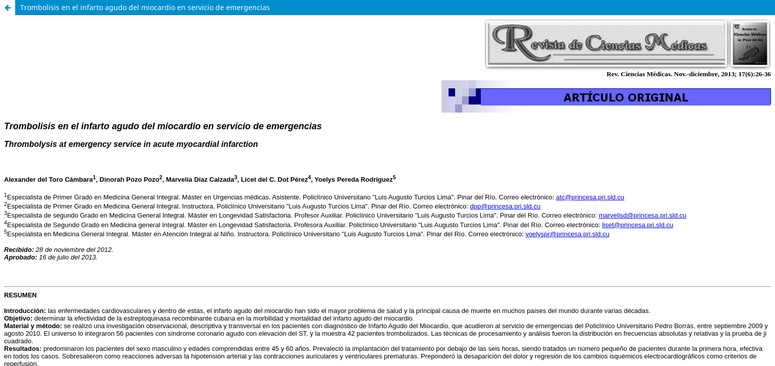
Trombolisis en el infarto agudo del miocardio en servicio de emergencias (145, 7)
